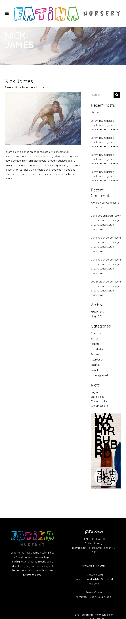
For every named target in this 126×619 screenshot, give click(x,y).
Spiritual (95, 364)
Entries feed (97, 396)
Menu (8, 13)
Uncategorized (99, 375)
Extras (94, 338)
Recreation (97, 359)
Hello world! (97, 112)
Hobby (95, 343)
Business (96, 333)
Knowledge (97, 349)
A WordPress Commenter (105, 202)
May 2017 (96, 316)
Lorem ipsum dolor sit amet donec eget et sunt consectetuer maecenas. (105, 125)
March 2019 (97, 311)
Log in (94, 392)
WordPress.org (99, 405)
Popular (95, 354)
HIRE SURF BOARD (106, 476)
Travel (94, 370)
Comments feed (100, 401)
